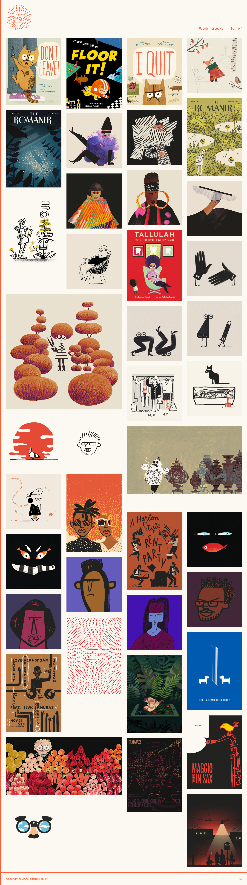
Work (203, 29)
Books (218, 29)
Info (231, 29)
